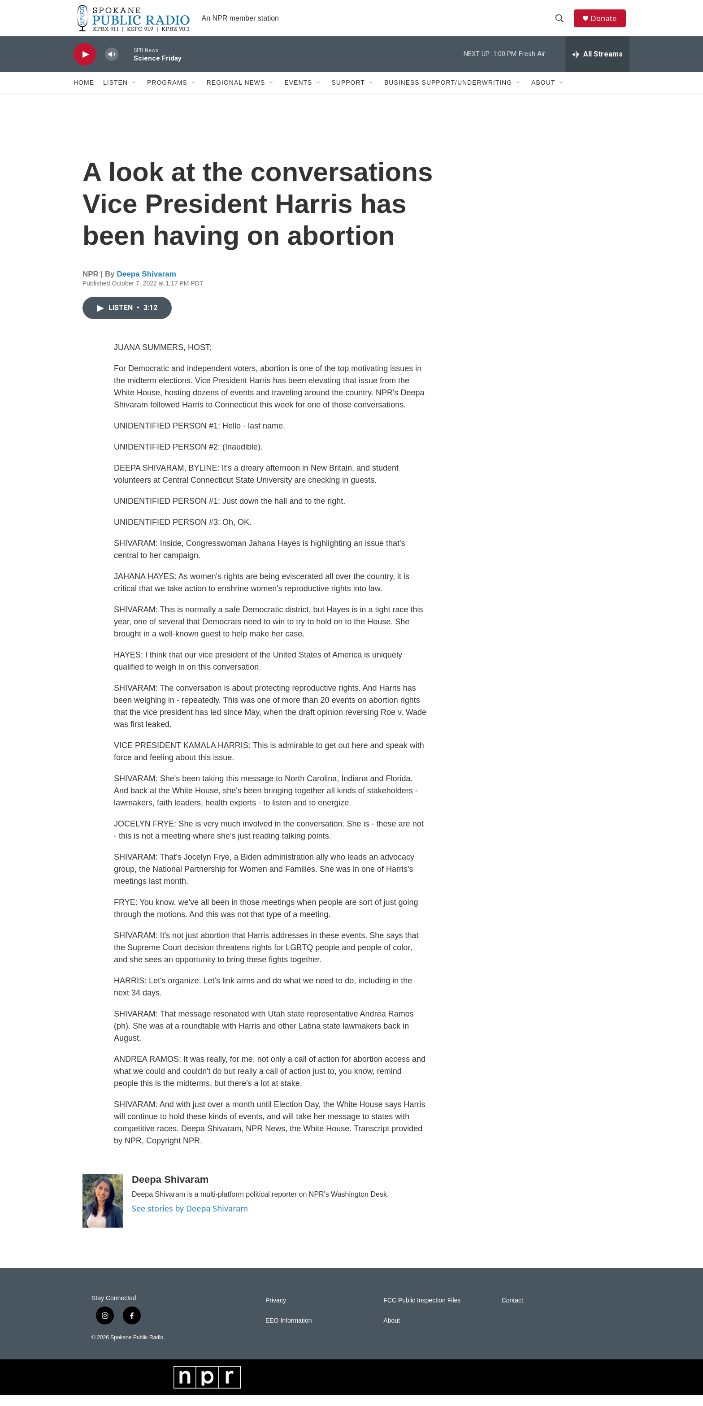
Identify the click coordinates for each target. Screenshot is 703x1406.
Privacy (275, 1311)
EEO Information (288, 1331)
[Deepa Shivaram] (102, 1211)
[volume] (111, 65)
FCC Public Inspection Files (421, 1311)
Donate (607, 23)
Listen (115, 93)
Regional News (236, 93)
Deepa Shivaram (146, 285)
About (543, 93)
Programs (167, 93)
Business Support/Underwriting (448, 93)
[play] (85, 65)
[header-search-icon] (561, 24)
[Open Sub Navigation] (134, 93)
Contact (512, 1311)
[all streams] (597, 65)
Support (348, 93)
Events (298, 93)
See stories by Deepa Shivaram (190, 1219)
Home (84, 93)
